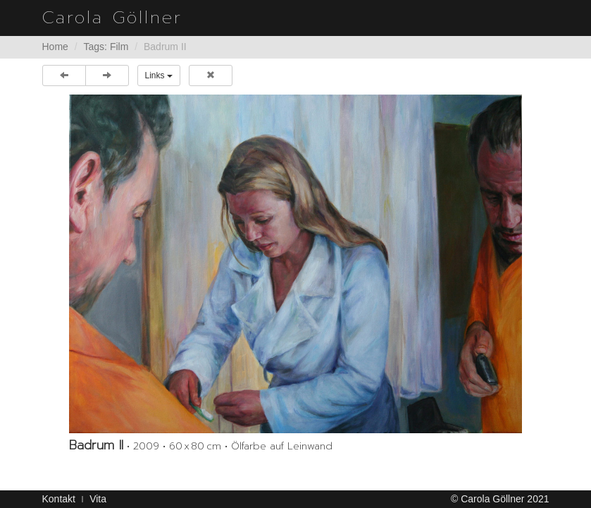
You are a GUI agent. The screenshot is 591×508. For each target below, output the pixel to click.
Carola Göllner (112, 17)
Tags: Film (106, 46)
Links (159, 75)
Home (55, 46)
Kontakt (58, 498)
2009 (146, 446)
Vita (97, 498)
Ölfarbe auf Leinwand (281, 446)
